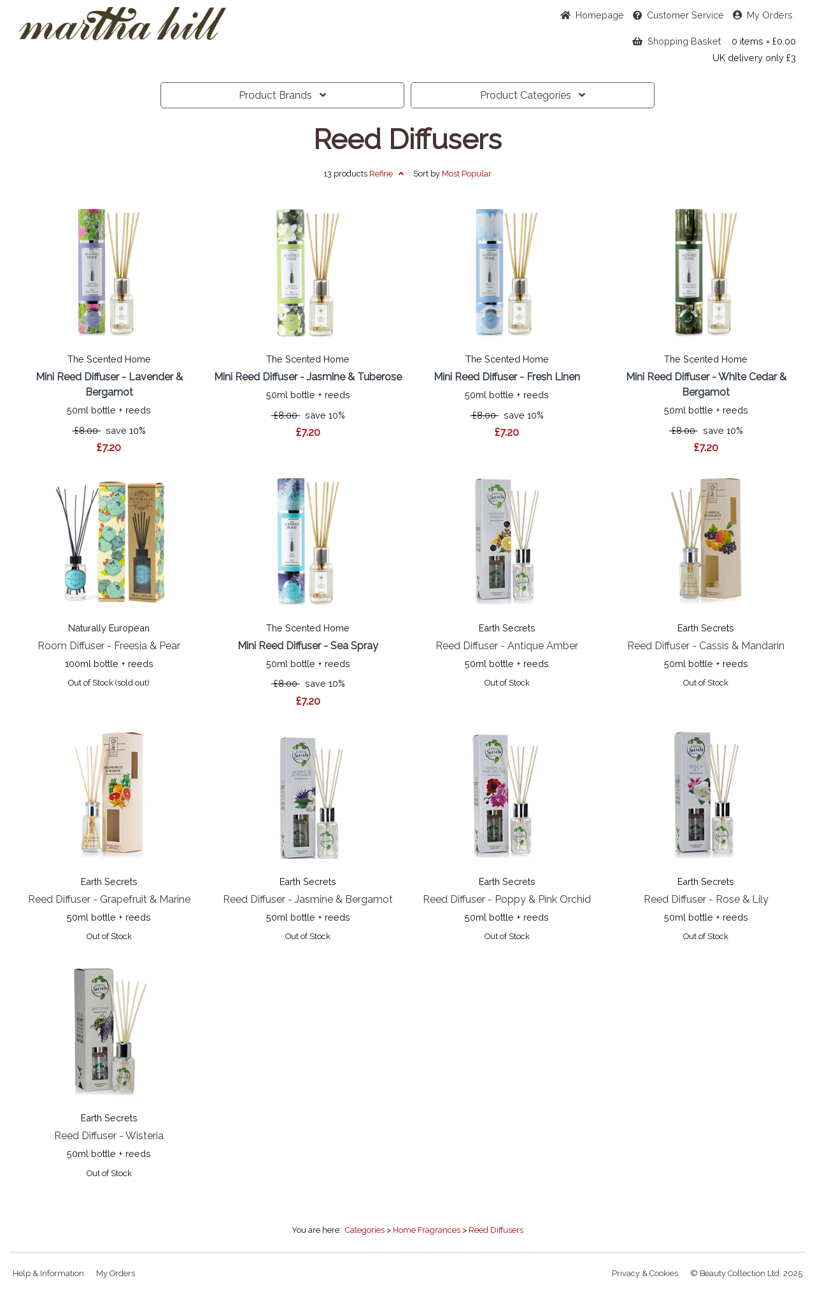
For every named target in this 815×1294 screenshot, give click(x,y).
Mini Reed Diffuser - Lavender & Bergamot (109, 384)
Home (592, 15)
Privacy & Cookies (645, 1273)
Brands (282, 95)
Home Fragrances (426, 1230)
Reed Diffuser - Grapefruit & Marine (109, 899)
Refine (386, 173)
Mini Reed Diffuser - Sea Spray (307, 646)
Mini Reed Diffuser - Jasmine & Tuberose (308, 377)
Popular (467, 173)
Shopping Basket (676, 41)
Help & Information (48, 1273)
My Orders (763, 15)
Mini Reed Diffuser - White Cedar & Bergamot (706, 384)
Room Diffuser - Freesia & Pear (109, 646)
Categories (532, 95)
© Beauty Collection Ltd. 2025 (746, 1273)
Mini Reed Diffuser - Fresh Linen (507, 377)
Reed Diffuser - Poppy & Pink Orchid (507, 899)
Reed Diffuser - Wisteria (109, 1136)
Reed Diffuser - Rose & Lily (706, 899)
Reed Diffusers (407, 139)
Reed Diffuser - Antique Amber (507, 646)
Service (678, 15)
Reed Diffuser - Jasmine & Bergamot (308, 899)
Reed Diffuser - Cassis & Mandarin (705, 646)
